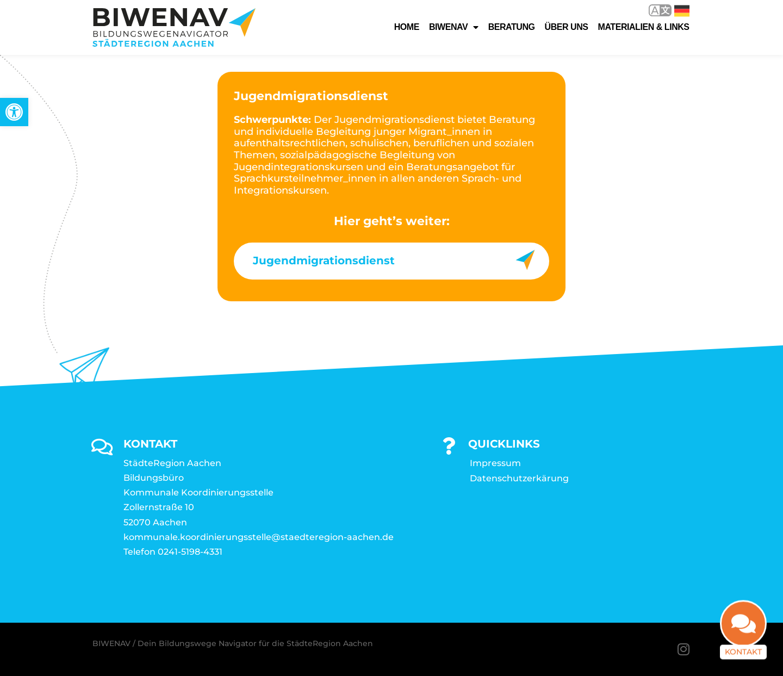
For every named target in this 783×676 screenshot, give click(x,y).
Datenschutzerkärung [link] (519, 478)
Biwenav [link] (453, 27)
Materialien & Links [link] (643, 27)
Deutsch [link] (681, 10)
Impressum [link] (495, 463)
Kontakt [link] (743, 654)
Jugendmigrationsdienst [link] (324, 260)
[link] (14, 112)
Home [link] (406, 27)
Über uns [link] (566, 27)
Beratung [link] (511, 27)
